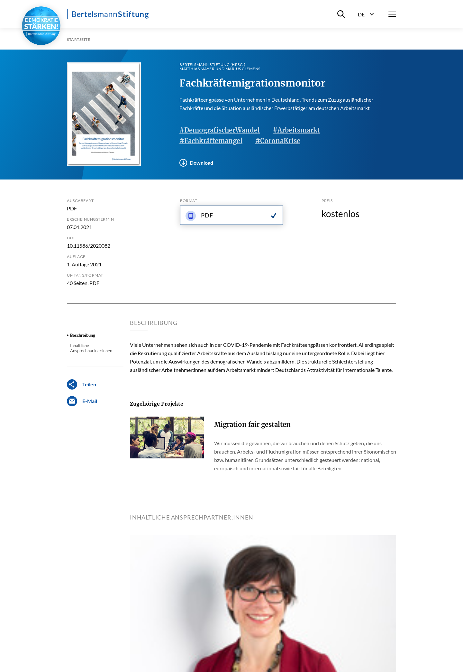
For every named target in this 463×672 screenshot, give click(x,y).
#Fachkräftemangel (210, 141)
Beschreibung (82, 335)
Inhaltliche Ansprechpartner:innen (91, 348)
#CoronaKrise (277, 141)
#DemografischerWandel (219, 130)
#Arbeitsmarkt (296, 130)
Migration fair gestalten (252, 424)
